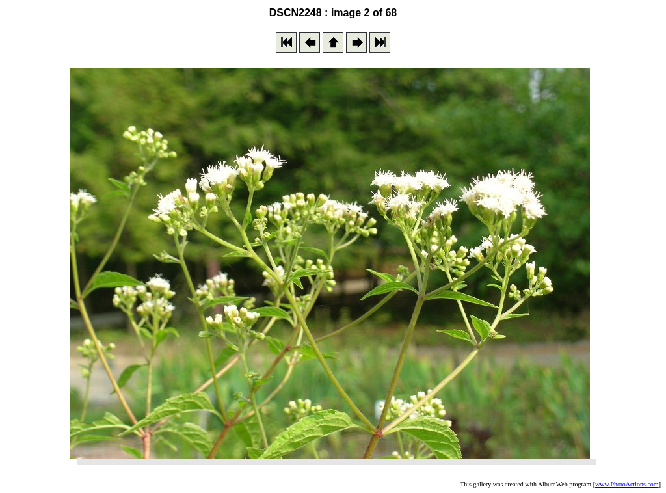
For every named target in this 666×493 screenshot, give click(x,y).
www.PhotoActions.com (627, 484)
